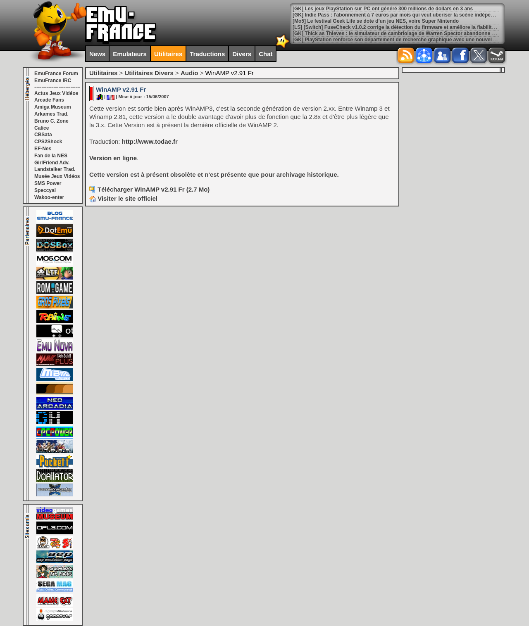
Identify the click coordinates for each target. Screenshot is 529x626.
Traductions (207, 53)
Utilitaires (168, 53)
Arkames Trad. (51, 114)
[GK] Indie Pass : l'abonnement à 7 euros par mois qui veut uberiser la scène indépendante (400, 15)
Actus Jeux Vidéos (56, 93)
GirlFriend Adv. (51, 163)
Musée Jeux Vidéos (57, 176)
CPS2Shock (48, 142)
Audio (189, 72)
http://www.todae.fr (150, 141)
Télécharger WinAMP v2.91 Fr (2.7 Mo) (154, 189)
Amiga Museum (52, 107)
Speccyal (45, 190)
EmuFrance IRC (52, 80)
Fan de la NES (50, 156)
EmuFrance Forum (56, 73)
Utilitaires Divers (148, 72)
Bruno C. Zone (51, 121)
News (97, 53)
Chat (265, 53)
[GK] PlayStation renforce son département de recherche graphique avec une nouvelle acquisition (408, 40)
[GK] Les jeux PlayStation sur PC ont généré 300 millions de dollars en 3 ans (383, 9)
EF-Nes (42, 149)
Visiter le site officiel (123, 198)
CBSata (43, 135)
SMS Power (47, 183)
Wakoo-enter (49, 197)
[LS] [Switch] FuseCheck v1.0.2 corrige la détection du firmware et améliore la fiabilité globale (403, 27)
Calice (41, 128)
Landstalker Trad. (54, 169)
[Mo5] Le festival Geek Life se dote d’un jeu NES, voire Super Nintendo (376, 21)
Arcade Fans (49, 100)
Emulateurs (130, 53)
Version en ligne (113, 157)
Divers (241, 53)
